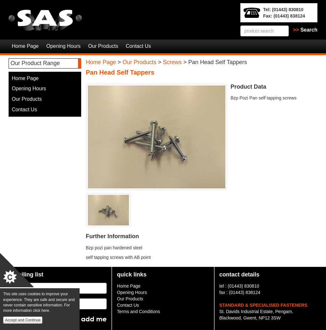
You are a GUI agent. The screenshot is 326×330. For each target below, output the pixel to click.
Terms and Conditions (138, 311)
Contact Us (138, 46)
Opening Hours (63, 46)
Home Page (25, 46)
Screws (172, 62)
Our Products (103, 46)
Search (305, 30)
